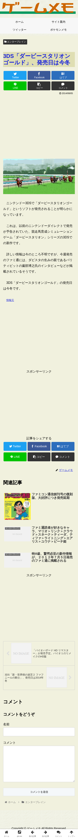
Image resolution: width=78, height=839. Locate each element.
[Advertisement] (39, 125)
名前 (6, 724)
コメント (9, 742)
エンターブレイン (15, 41)
